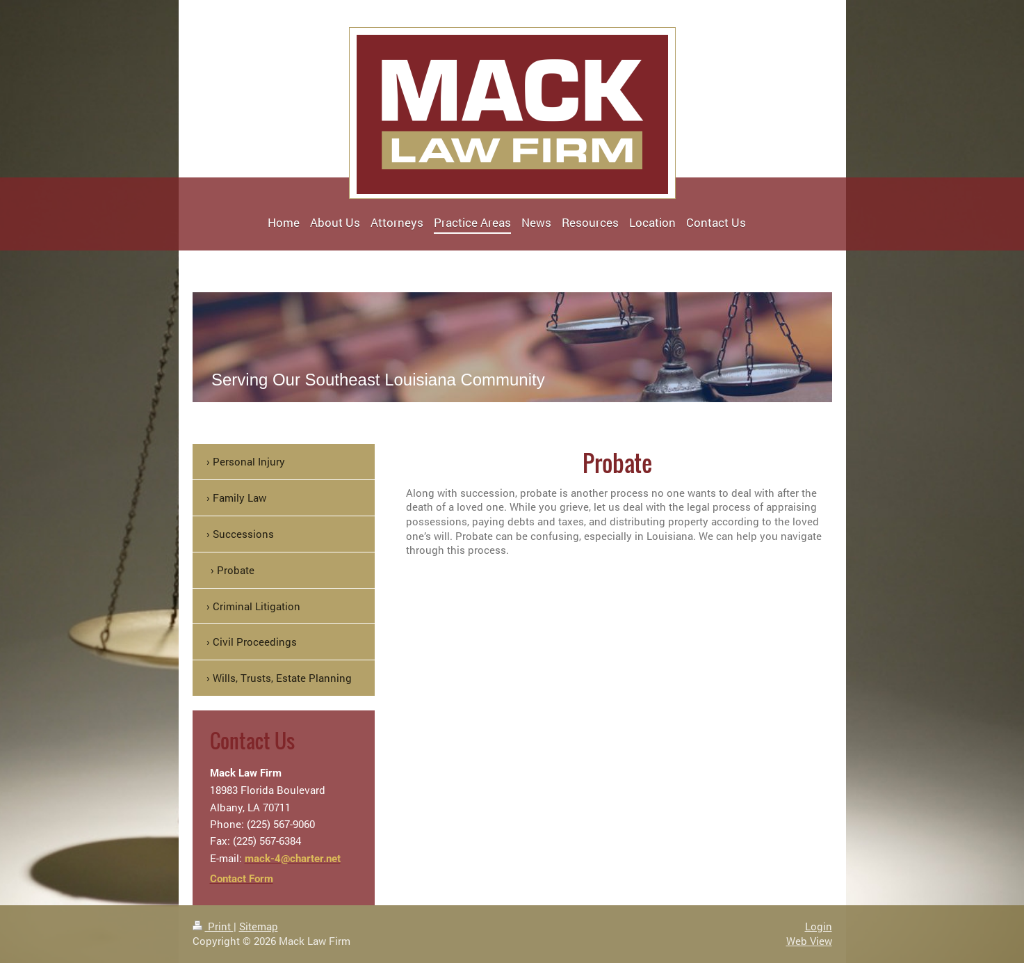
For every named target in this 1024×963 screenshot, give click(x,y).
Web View (809, 941)
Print (213, 926)
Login (818, 926)
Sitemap (258, 926)
